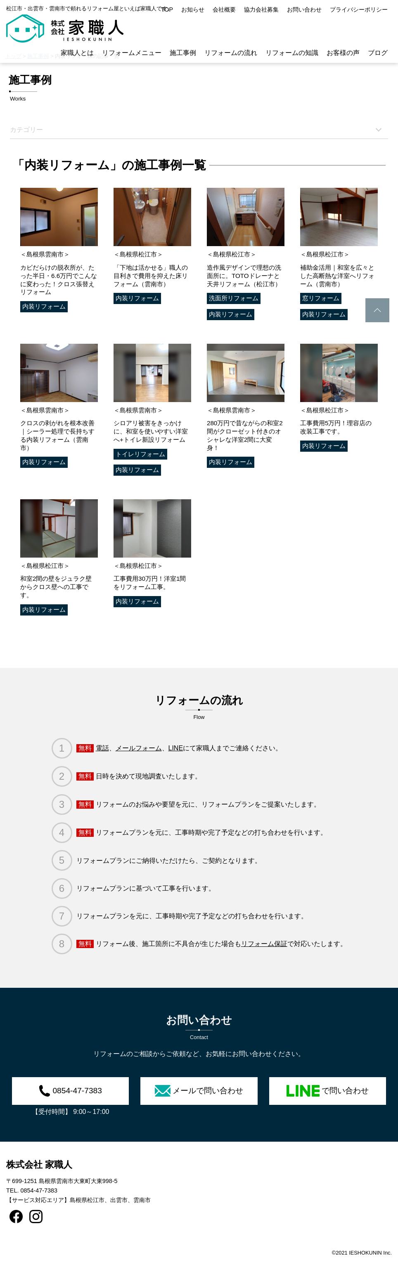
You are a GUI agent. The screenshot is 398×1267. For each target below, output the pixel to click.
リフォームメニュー (131, 52)
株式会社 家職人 (39, 1164)
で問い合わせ (328, 1091)
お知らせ (192, 9)
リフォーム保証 (264, 943)
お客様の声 (343, 52)
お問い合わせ (304, 9)
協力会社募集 (261, 9)
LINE (175, 748)
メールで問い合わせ (199, 1091)
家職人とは (77, 52)
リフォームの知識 (291, 52)
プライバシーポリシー (359, 9)
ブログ (378, 52)
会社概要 (224, 9)
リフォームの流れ (230, 52)
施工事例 (183, 52)
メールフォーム (139, 748)
